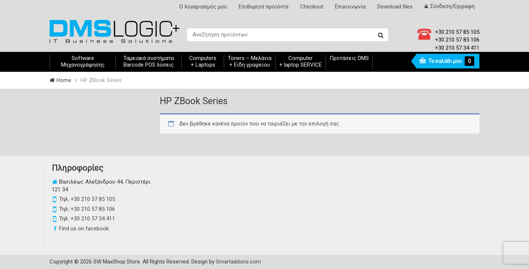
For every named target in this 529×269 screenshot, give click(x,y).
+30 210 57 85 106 (457, 39)
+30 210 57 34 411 (457, 48)
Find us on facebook (84, 228)
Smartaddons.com (238, 261)
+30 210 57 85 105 (457, 32)
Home (64, 80)
